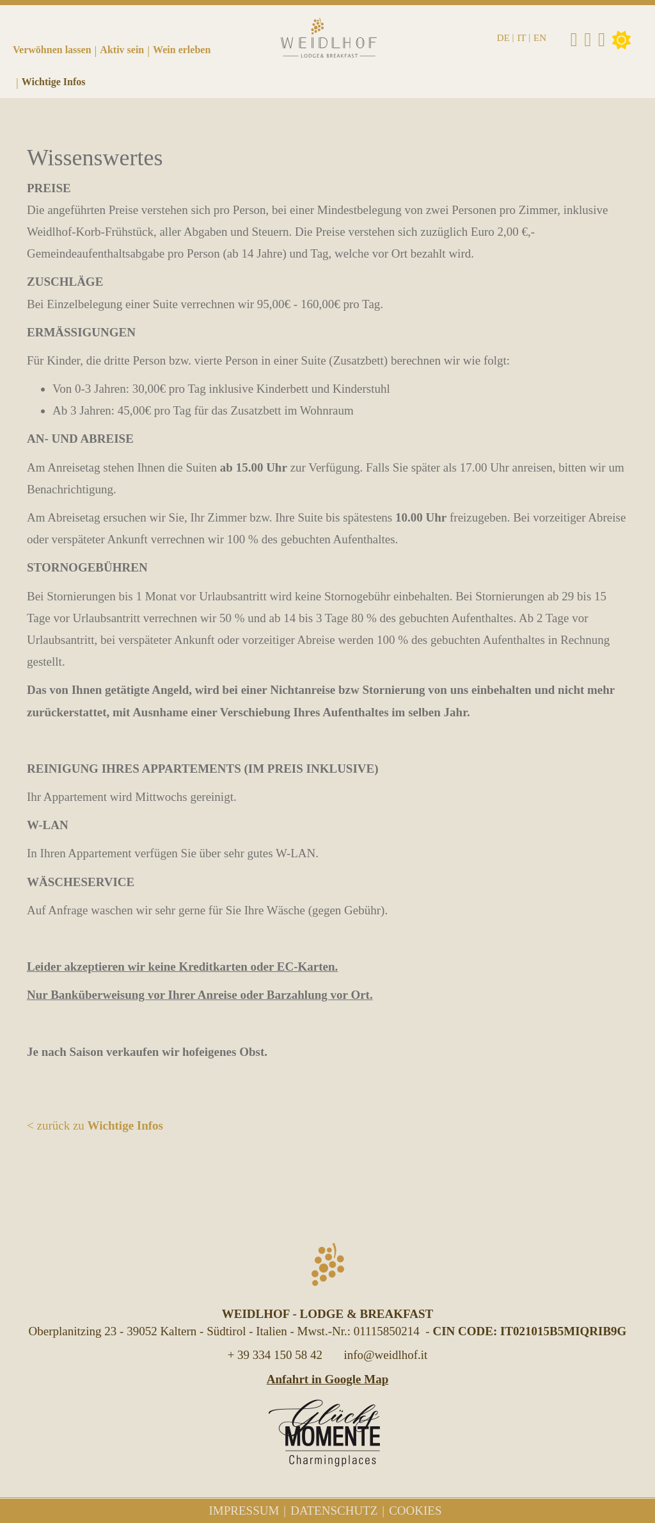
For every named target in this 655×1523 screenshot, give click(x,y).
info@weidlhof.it (385, 1355)
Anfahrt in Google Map (328, 1379)
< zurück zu (95, 1125)
